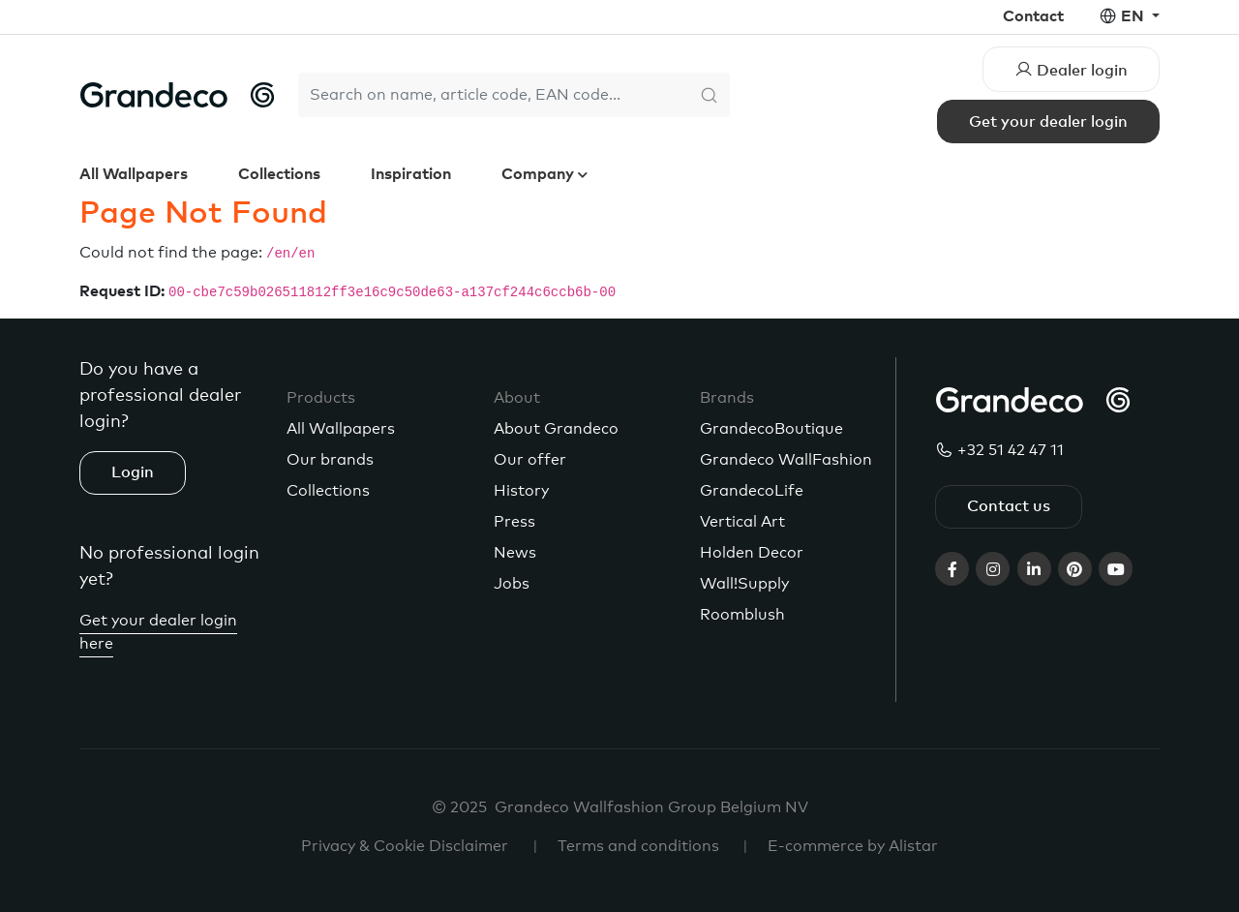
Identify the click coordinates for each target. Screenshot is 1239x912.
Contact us (1008, 506)
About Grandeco (556, 429)
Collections (279, 174)
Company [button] (539, 174)
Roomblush (742, 615)
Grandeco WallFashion (786, 460)
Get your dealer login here (158, 632)
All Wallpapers (133, 174)
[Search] (493, 95)
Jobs (511, 584)
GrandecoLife (751, 491)
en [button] (1134, 16)
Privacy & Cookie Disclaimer (404, 846)
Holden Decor (751, 553)
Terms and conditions (638, 846)
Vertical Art (742, 522)
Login (132, 472)
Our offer (530, 460)
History (521, 491)
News (515, 553)
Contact (1033, 16)
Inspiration (411, 174)
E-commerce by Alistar (853, 846)
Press (514, 522)
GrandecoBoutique (771, 429)
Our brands (330, 460)
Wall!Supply (744, 584)
